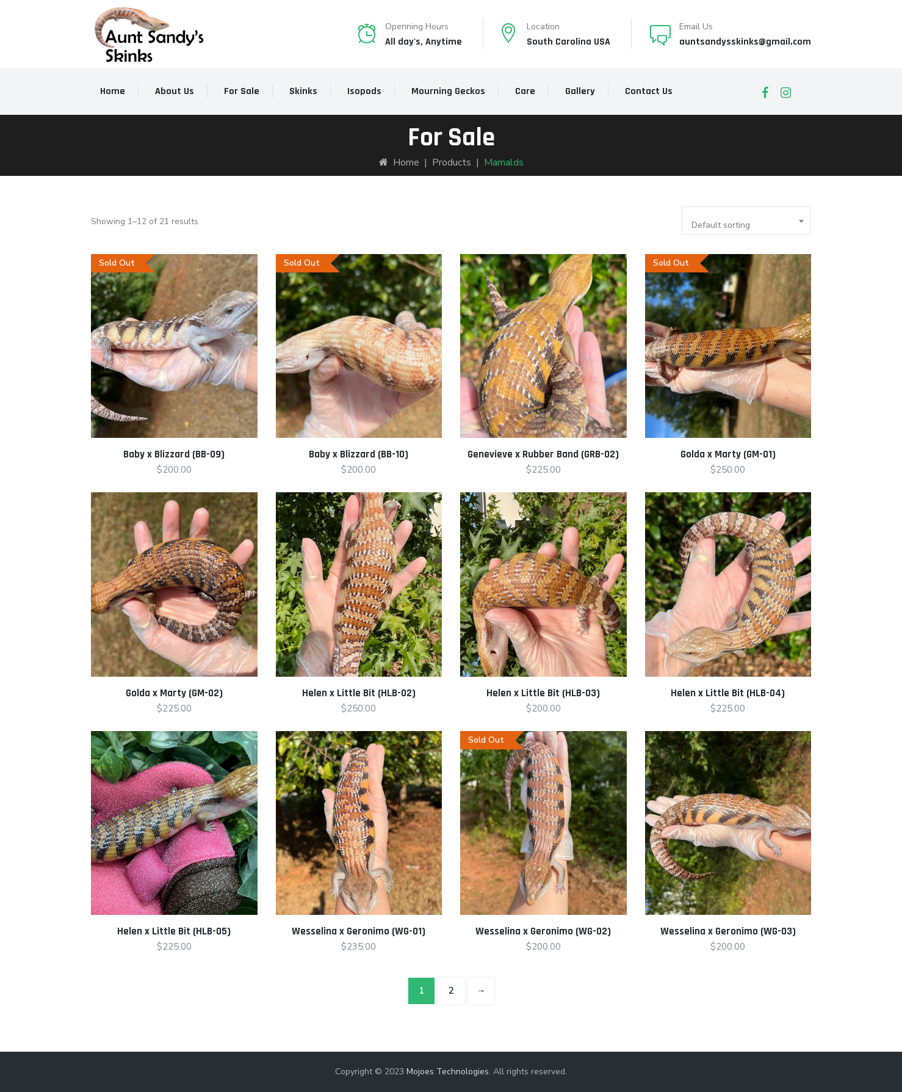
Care (525, 91)
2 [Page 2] (451, 991)
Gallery (580, 91)
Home (112, 91)
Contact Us (649, 91)
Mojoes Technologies (447, 1071)
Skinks (303, 91)
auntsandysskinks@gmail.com (745, 41)
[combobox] (746, 220)
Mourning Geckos (448, 91)
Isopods (364, 91)
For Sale (241, 91)
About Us (174, 91)
